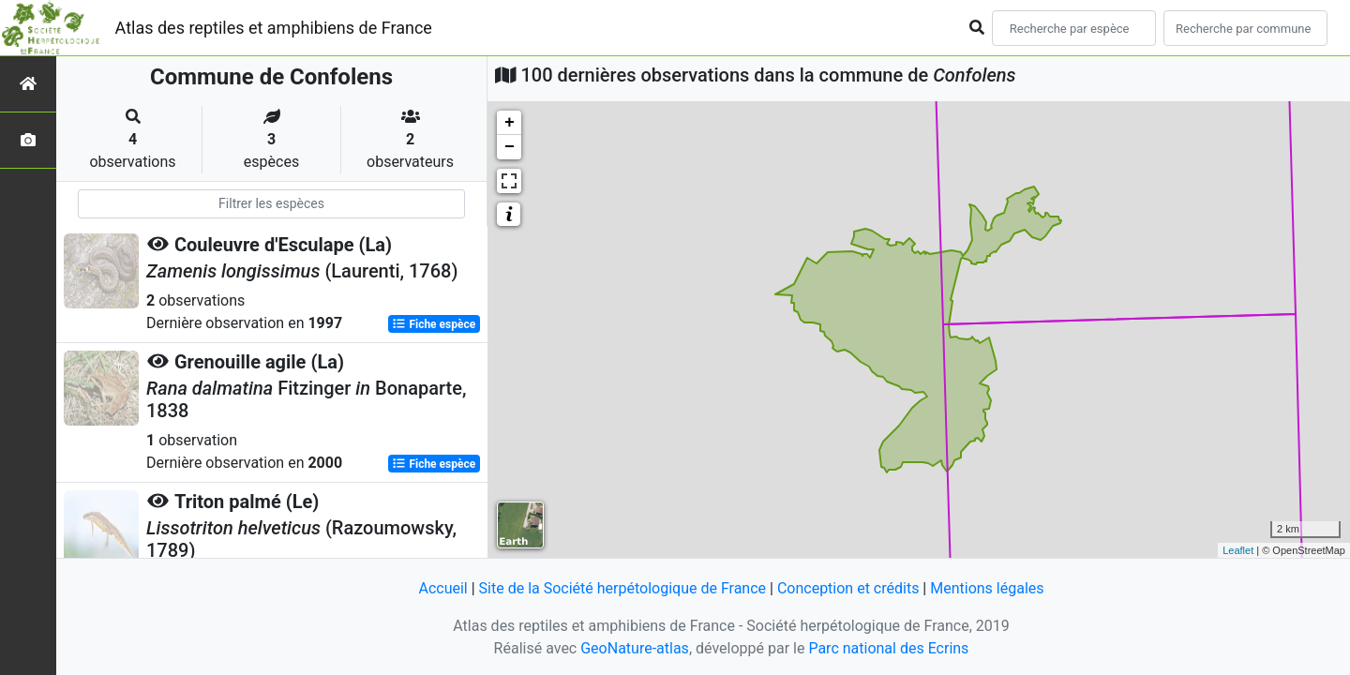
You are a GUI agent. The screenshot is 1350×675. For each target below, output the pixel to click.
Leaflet (1237, 550)
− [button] (509, 147)
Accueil (442, 588)
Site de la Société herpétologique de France (622, 588)
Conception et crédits (848, 588)
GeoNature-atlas (634, 648)
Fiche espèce (433, 324)
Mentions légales (986, 588)
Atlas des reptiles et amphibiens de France (273, 28)
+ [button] (509, 123)
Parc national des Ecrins (888, 648)
